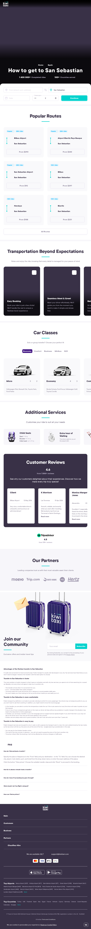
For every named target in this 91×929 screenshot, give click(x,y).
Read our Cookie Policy (48, 925)
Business (48, 351)
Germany (67, 901)
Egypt (43, 901)
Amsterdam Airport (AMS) (11, 889)
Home (40, 65)
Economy (27, 351)
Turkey (19, 901)
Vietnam (54, 901)
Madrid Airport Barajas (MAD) (12, 886)
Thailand (29, 901)
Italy (39, 901)
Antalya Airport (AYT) (35, 883)
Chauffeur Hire (14, 845)
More (25, 892)
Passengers (37, 95)
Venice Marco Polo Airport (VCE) (64, 889)
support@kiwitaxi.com (58, 854)
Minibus (58, 351)
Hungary (13, 905)
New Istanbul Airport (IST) (51, 883)
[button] (45, 90)
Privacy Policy (70, 654)
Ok (86, 925)
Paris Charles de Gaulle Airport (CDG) (53, 886)
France (49, 901)
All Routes (45, 231)
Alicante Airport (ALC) (79, 883)
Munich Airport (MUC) (27, 889)
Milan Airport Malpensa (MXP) (44, 889)
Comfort (37, 351)
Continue (74, 98)
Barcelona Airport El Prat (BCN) (31, 886)
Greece (73, 901)
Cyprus (61, 901)
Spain (50, 65)
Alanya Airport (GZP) (22, 883)
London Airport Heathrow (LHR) (13, 892)
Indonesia (7, 905)
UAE (24, 901)
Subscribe (81, 646)
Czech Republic (82, 901)
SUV (66, 351)
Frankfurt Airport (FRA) (73, 886)
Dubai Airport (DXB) (66, 883)
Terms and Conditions (48, 919)
